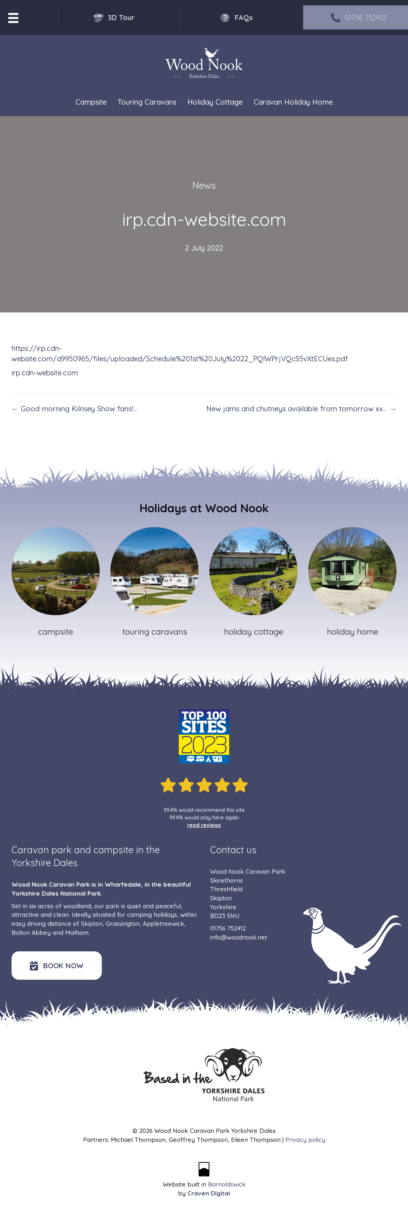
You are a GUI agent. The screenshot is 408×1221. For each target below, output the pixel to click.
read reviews (204, 825)
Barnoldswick (227, 1184)
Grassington (123, 923)
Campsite (91, 102)
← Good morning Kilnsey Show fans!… (74, 408)
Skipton (92, 923)
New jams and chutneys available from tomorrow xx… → (301, 408)
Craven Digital (208, 1193)
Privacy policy (305, 1139)
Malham (77, 932)
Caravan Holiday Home (293, 102)
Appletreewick (163, 923)
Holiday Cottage (214, 102)
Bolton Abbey (31, 932)
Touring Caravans (147, 102)
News (204, 185)
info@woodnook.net (238, 937)
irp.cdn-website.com (45, 372)
